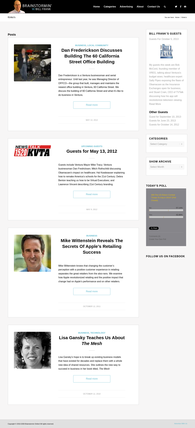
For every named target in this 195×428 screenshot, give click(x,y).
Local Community (97, 45)
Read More (155, 104)
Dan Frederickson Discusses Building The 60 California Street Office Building (91, 56)
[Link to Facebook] (180, 6)
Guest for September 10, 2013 (165, 116)
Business (80, 45)
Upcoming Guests (91, 146)
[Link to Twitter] (176, 6)
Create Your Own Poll (157, 239)
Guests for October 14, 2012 (164, 124)
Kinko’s (11, 17)
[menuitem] (96, 6)
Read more (92, 105)
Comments (154, 236)
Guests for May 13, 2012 (91, 151)
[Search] (165, 6)
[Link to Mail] (185, 6)
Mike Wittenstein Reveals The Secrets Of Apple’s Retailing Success (92, 246)
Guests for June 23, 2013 (162, 120)
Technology (97, 333)
